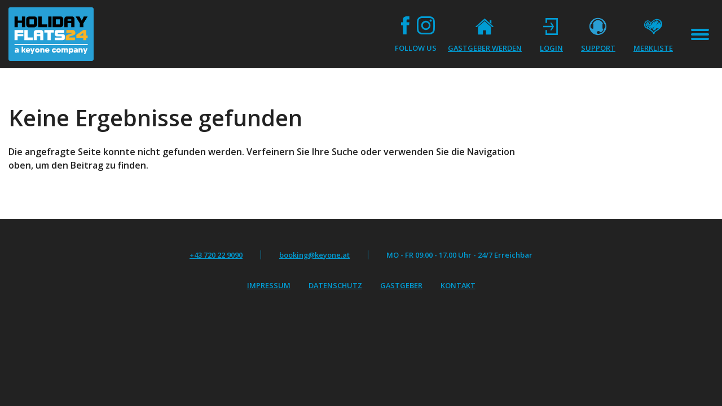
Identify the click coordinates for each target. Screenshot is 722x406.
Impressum (268, 285)
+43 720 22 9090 (216, 254)
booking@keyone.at (314, 254)
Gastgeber (401, 285)
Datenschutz (335, 285)
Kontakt (458, 285)
